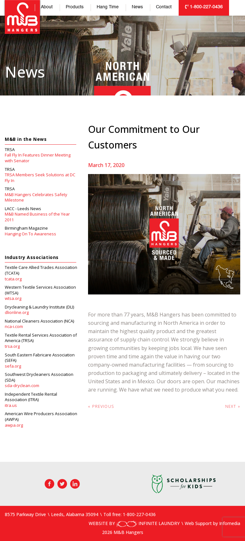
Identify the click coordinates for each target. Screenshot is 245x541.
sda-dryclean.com (22, 385)
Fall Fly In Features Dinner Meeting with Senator (38, 158)
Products (75, 7)
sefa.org (13, 366)
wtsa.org (13, 298)
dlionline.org (17, 312)
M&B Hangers (22, 17)
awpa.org (14, 425)
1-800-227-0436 (204, 6)
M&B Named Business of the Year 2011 (37, 217)
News (137, 7)
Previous (101, 406)
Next (232, 406)
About (47, 7)
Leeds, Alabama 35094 (74, 514)
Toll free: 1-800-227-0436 (129, 514)
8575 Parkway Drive (25, 514)
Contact (164, 7)
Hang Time (108, 7)
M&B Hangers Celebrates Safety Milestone (36, 197)
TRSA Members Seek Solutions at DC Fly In (40, 177)
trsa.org (12, 346)
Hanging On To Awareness (30, 234)
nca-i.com (14, 326)
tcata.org (13, 279)
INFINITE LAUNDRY (148, 523)
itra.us (11, 405)
